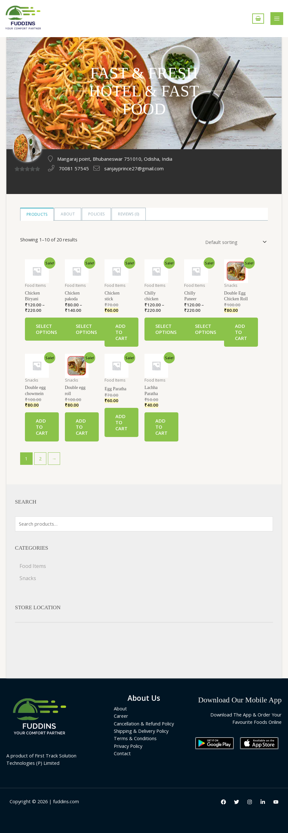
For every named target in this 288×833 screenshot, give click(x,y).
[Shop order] (234, 242)
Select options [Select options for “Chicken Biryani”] (46, 329)
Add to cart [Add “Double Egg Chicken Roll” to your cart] (241, 332)
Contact (122, 753)
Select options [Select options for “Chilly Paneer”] (205, 329)
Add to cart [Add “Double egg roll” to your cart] (82, 426)
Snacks (27, 578)
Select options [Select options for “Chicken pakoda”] (86, 329)
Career (121, 716)
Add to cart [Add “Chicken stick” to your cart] (121, 332)
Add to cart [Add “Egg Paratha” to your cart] (121, 422)
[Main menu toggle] (276, 18)
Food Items (32, 566)
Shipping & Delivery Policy (141, 731)
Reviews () (128, 214)
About (68, 214)
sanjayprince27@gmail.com (134, 168)
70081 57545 (74, 168)
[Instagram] (249, 802)
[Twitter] (236, 802)
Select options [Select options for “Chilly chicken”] (165, 329)
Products (37, 214)
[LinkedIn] (262, 802)
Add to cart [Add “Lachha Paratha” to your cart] (161, 426)
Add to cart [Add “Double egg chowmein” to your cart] (42, 426)
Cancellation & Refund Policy (144, 723)
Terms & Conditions (135, 738)
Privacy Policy (128, 746)
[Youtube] (275, 802)
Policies (96, 214)
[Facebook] (223, 802)
